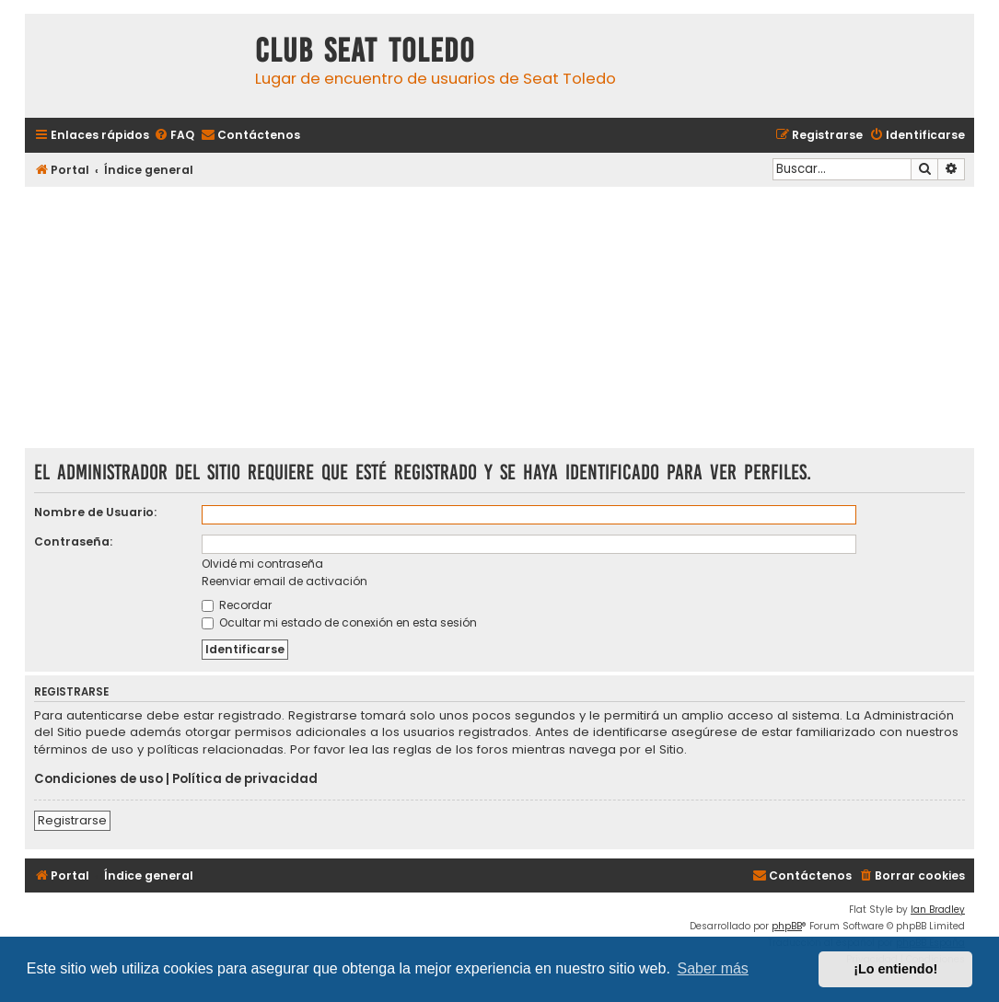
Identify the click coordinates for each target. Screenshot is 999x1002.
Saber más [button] (713, 968)
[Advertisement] (499, 319)
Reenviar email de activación (284, 581)
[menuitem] (174, 135)
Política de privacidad (245, 779)
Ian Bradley (938, 909)
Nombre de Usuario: (95, 512)
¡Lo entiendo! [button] (895, 969)
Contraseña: (73, 541)
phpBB (787, 926)
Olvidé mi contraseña (262, 563)
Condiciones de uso (98, 779)
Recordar (237, 605)
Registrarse (72, 820)
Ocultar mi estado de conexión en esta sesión (339, 622)
